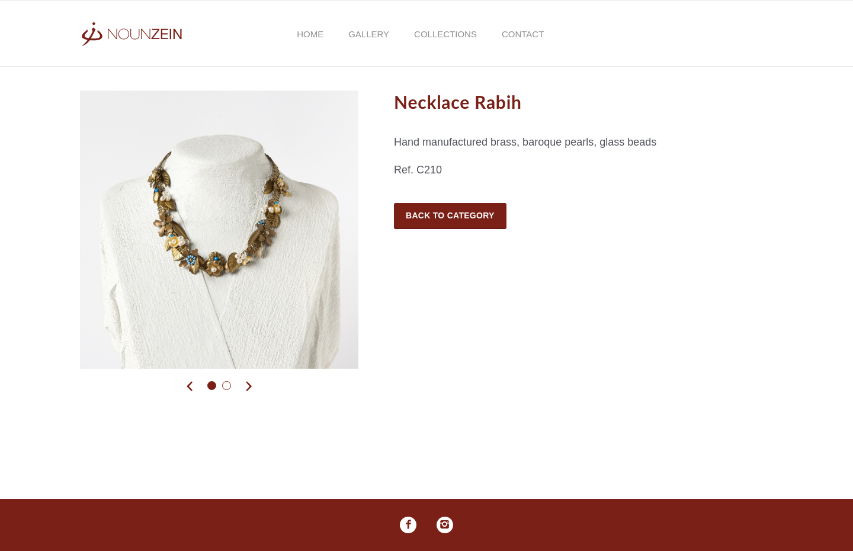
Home (310, 34)
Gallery (368, 34)
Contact (523, 34)
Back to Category (450, 215)
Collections (445, 34)
